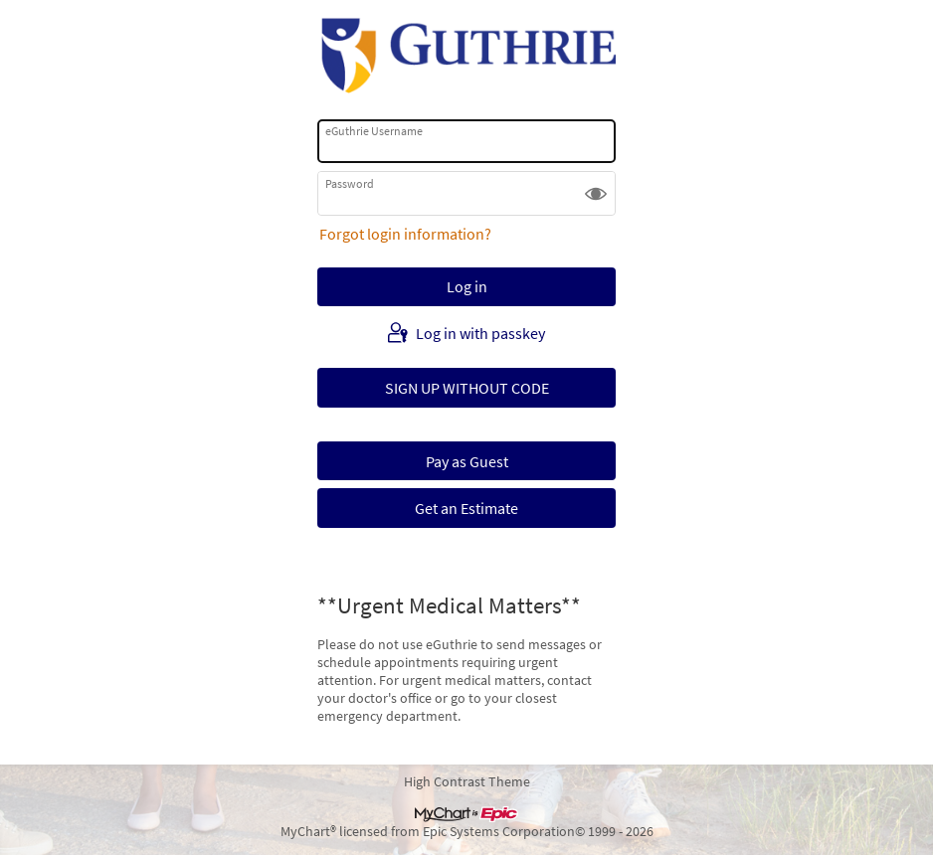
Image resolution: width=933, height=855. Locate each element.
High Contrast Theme (467, 781)
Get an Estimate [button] (466, 508)
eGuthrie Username (374, 130)
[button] (596, 193)
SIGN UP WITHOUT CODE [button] (467, 388)
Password (349, 183)
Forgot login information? (405, 234)
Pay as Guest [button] (467, 461)
